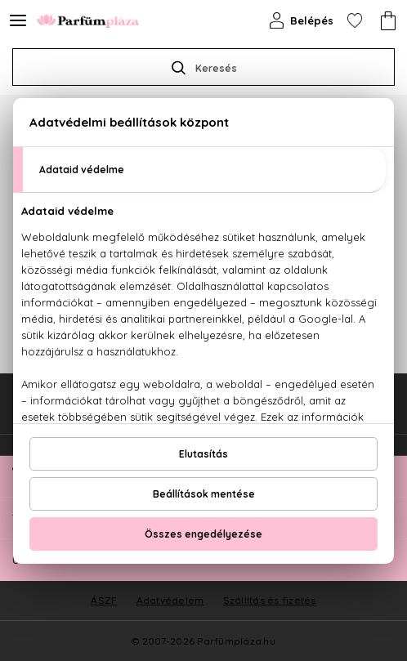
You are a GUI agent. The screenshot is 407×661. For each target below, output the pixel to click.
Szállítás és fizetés (269, 600)
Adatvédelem (170, 600)
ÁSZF (104, 600)
